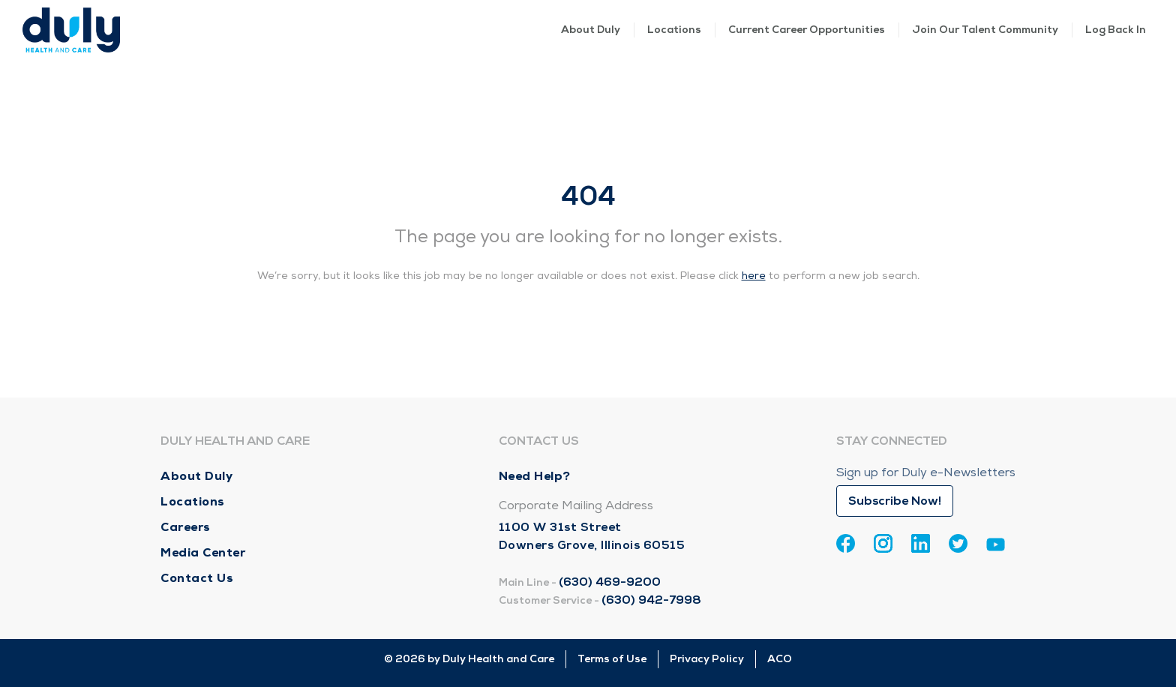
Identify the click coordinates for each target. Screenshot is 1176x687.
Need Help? (535, 476)
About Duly (590, 29)
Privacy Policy (707, 658)
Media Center (202, 552)
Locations (674, 29)
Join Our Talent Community (985, 29)
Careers (185, 527)
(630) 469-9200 (610, 582)
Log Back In (1115, 29)
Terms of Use (612, 658)
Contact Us (196, 578)
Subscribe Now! (894, 501)
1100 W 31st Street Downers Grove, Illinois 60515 (592, 536)
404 (588, 196)
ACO (779, 658)
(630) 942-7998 (651, 600)
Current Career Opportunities (806, 29)
